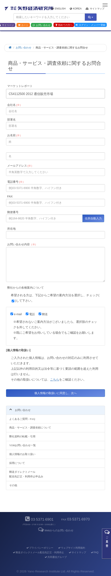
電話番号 (16, 181)
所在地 (11, 228)
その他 (13, 485)
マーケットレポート (20, 86)
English (58, 8)
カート (23, 25)
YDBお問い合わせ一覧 (22, 445)
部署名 (11, 119)
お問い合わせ (41, 25)
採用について (17, 463)
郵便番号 (12, 212)
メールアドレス (20, 165)
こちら (54, 379)
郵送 (43, 314)
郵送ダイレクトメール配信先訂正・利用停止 (38, 552)
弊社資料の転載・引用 (22, 436)
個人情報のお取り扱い (22, 454)
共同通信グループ (55, 557)
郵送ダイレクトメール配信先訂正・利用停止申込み (26, 474)
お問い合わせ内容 (22, 244)
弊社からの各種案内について (25, 287)
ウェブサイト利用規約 (71, 547)
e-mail (16, 314)
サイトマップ (95, 8)
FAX (10, 196)
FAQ (94, 552)
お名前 (14, 135)
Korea (76, 8)
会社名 (14, 104)
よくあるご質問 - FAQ (22, 418)
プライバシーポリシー (39, 547)
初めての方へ (64, 25)
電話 (30, 314)
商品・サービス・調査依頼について (30, 427)
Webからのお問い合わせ (55, 530)
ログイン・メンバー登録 (90, 25)
